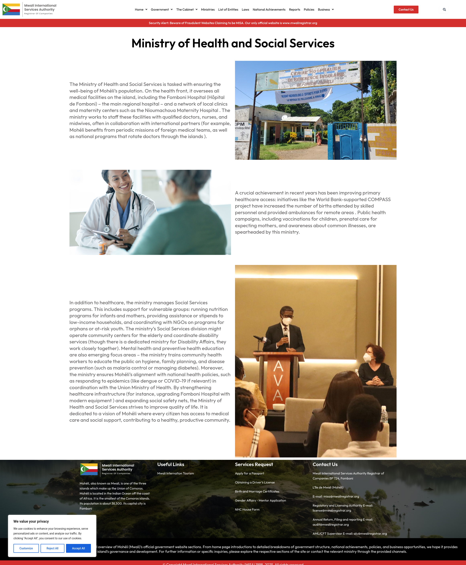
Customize (26, 548)
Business (326, 9)
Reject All (52, 548)
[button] (141, 9)
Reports (294, 9)
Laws (245, 9)
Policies (309, 9)
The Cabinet (186, 9)
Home (141, 9)
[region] (52, 536)
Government (162, 9)
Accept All (78, 548)
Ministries (208, 9)
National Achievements (269, 9)
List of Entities (228, 9)
